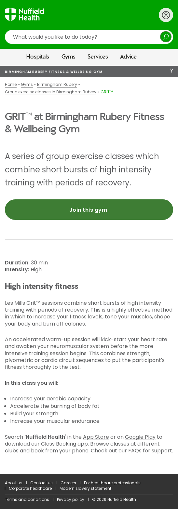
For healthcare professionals (112, 483)
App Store (96, 437)
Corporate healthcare (30, 488)
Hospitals (37, 57)
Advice (128, 57)
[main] (89, 270)
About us (13, 483)
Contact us (41, 483)
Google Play (140, 437)
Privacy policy (70, 499)
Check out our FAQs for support (131, 450)
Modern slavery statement (85, 488)
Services (98, 57)
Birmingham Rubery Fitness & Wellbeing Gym (54, 71)
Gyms (68, 57)
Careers (68, 483)
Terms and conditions (27, 499)
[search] (89, 37)
